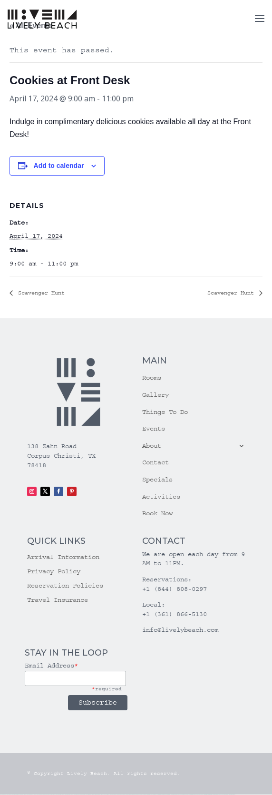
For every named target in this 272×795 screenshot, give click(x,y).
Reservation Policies (65, 585)
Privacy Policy (53, 571)
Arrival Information (63, 557)
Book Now (157, 513)
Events (153, 428)
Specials (157, 479)
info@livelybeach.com (180, 630)
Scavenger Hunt (40, 293)
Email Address (51, 665)
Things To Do (165, 412)
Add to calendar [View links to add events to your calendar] (59, 165)
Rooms (151, 378)
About (151, 446)
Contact (155, 462)
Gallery (155, 395)
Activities (161, 497)
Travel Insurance (57, 600)
